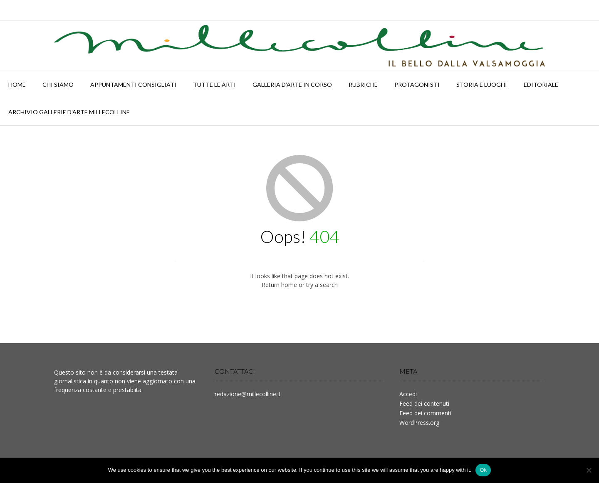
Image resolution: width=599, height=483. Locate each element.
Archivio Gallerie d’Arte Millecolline (69, 111)
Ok (483, 470)
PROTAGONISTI (417, 84)
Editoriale (541, 84)
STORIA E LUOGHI (481, 84)
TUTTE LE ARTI (214, 84)
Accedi (408, 394)
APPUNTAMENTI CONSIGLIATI (133, 84)
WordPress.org (419, 423)
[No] (588, 470)
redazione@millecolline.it (248, 394)
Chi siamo (58, 84)
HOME (17, 84)
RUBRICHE (363, 84)
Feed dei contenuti (424, 403)
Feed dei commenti (425, 413)
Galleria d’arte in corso (292, 84)
